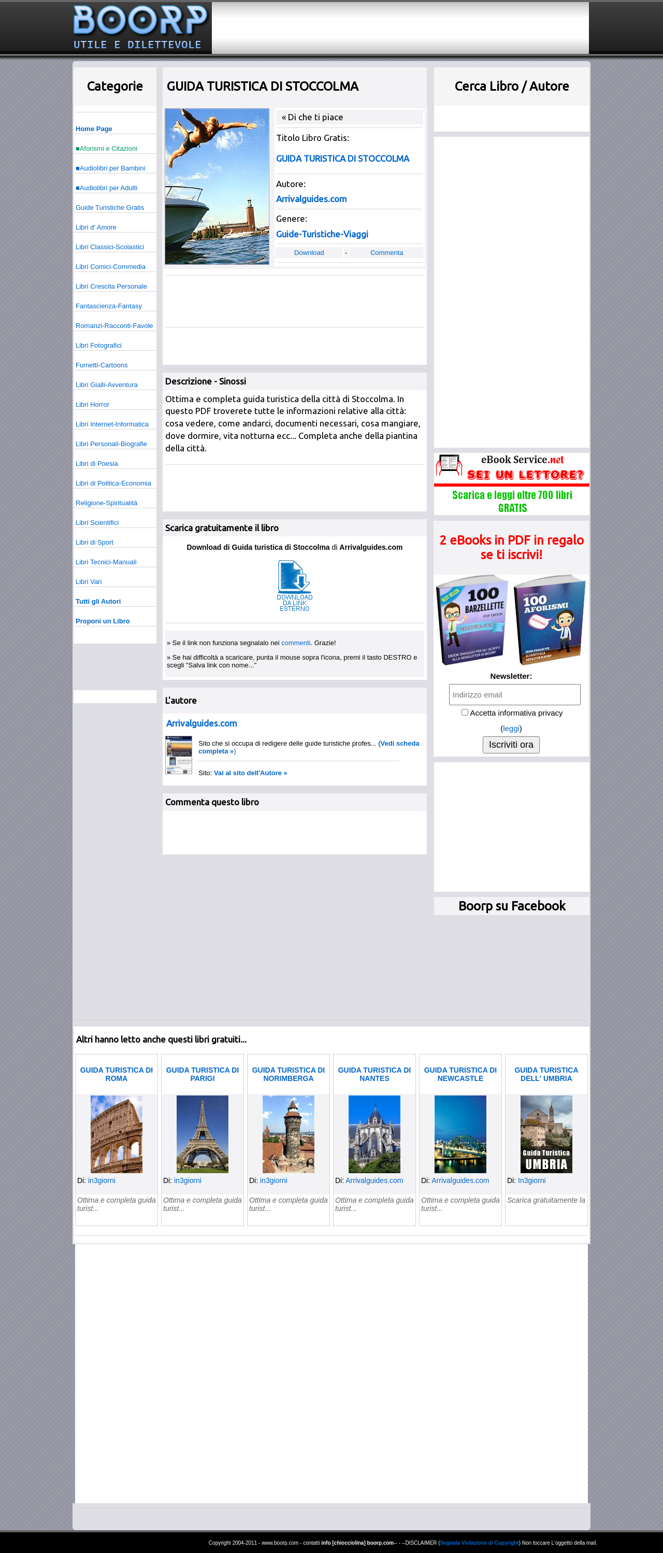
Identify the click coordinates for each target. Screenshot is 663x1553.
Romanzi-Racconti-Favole (114, 326)
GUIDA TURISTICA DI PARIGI (202, 1074)
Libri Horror (92, 404)
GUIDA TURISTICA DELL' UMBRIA (546, 1074)
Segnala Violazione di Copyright (479, 1543)
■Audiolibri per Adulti (106, 188)
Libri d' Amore (96, 227)
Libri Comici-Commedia (111, 266)
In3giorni (532, 1180)
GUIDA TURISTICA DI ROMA (116, 1074)
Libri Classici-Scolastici (110, 247)
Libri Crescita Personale (111, 286)
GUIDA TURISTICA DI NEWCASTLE (460, 1074)
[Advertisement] (400, 28)
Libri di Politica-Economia (113, 483)
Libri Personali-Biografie (111, 444)
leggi (511, 728)
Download (309, 253)
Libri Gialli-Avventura (107, 385)
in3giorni (102, 1180)
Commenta (386, 253)
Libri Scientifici (97, 522)
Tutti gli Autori (98, 601)
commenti (295, 643)
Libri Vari (89, 582)
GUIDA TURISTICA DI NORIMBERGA (288, 1074)
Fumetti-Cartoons (101, 365)
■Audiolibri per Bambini (110, 168)
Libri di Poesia (97, 463)
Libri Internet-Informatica (112, 424)
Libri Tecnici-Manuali (106, 562)
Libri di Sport (94, 542)
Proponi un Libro (103, 621)
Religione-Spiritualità (106, 503)
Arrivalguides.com (374, 1180)
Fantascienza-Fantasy (109, 306)
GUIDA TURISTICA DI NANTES (374, 1074)
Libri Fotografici (99, 345)
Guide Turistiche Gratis (110, 207)
